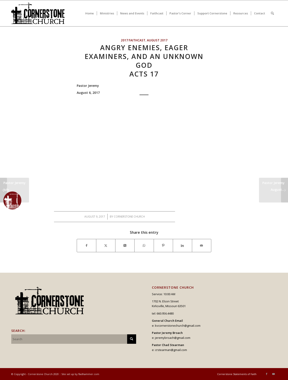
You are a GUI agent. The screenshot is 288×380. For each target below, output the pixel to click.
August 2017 (157, 40)
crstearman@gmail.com (171, 350)
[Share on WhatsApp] (144, 245)
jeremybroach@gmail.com (172, 338)
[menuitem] (89, 13)
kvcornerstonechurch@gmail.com (177, 326)
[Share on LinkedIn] (182, 245)
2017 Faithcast (133, 40)
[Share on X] (105, 245)
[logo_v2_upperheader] (40, 13)
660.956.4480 (165, 313)
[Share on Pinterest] (163, 245)
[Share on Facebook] (86, 245)
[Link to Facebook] (266, 374)
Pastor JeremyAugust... (273, 186)
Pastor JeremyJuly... (14, 191)
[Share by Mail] (201, 245)
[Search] (272, 13)
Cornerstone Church (129, 216)
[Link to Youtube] (273, 374)
